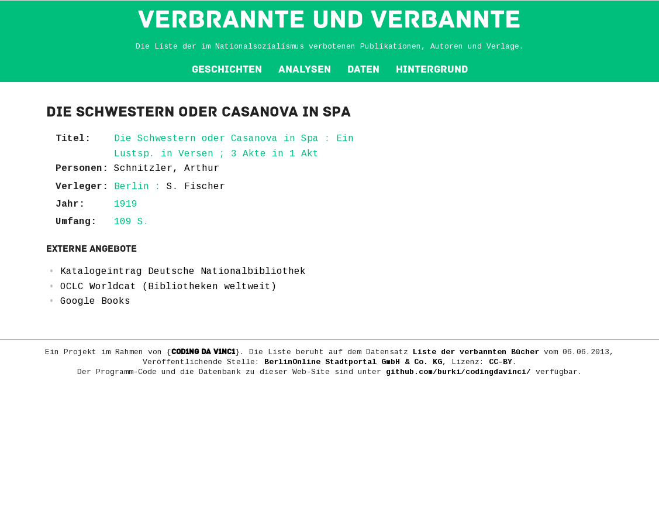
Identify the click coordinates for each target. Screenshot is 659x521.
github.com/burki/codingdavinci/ (458, 372)
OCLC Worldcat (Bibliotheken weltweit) (168, 287)
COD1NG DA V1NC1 (203, 352)
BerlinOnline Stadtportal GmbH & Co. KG (353, 362)
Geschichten (227, 69)
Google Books (95, 301)
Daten (363, 69)
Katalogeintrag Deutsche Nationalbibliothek (183, 271)
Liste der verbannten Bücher (476, 352)
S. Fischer (196, 186)
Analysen (304, 69)
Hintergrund (432, 69)
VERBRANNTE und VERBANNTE (329, 19)
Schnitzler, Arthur (166, 168)
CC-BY (500, 362)
